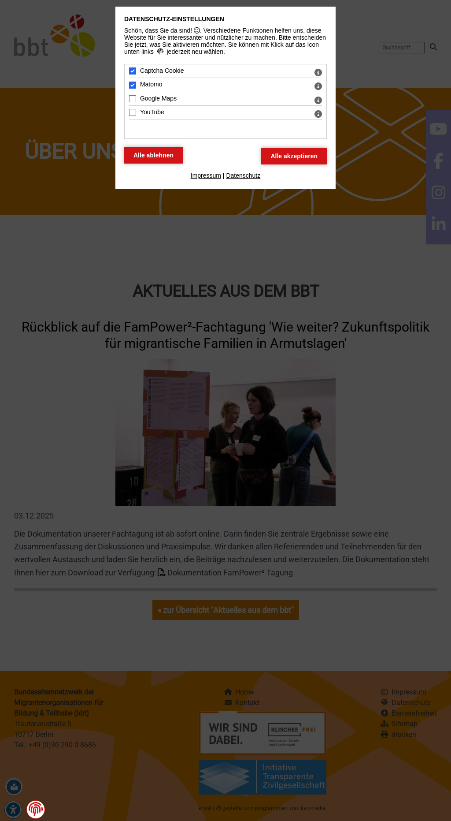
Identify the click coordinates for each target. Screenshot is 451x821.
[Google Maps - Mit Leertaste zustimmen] (132, 98)
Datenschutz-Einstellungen (174, 18)
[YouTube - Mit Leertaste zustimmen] (132, 112)
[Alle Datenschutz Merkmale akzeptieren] (294, 156)
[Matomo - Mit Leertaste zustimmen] (132, 85)
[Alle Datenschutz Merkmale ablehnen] (153, 155)
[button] (36, 809)
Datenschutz (243, 175)
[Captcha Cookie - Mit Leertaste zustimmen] (132, 71)
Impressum (206, 175)
